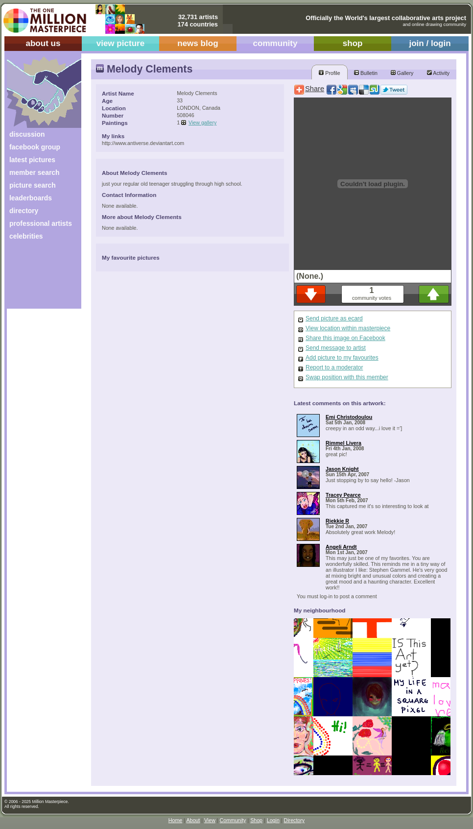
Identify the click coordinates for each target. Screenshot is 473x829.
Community (233, 820)
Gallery (402, 73)
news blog (197, 43)
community (275, 43)
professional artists (40, 223)
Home (175, 820)
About (193, 820)
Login (273, 820)
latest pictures (32, 160)
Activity (438, 73)
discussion (27, 134)
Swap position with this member (347, 377)
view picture (120, 43)
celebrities (26, 236)
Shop (256, 820)
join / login (429, 43)
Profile (329, 73)
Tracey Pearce (343, 495)
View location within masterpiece (348, 328)
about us (42, 43)
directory (23, 211)
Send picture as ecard (334, 318)
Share (314, 89)
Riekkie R (337, 521)
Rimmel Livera (343, 443)
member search (34, 172)
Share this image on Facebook (345, 338)
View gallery (202, 122)
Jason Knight (342, 469)
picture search (32, 185)
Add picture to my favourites (342, 357)
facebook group (34, 147)
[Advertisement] (37, 278)
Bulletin (366, 73)
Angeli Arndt (341, 547)
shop (353, 43)
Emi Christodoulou (349, 417)
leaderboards (30, 198)
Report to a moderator (334, 367)
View (209, 820)
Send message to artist (336, 347)
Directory (294, 820)
